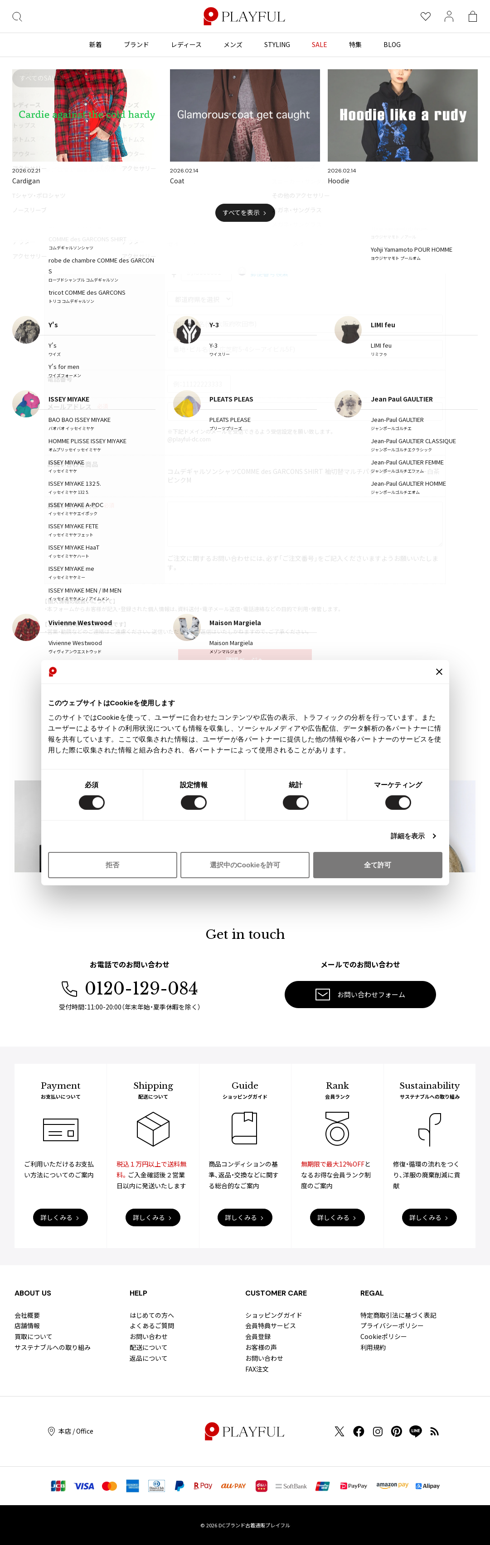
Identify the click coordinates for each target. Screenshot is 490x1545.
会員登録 (258, 1336)
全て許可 (377, 865)
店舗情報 (27, 1325)
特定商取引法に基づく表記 (398, 1315)
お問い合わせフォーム (360, 994)
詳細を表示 (408, 836)
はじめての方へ (152, 1315)
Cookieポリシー (383, 1336)
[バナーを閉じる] (439, 672)
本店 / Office (70, 1431)
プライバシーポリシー (392, 1325)
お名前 (56, 209)
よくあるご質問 (152, 1325)
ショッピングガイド (273, 1315)
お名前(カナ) (65, 238)
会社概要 (27, 1315)
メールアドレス (69, 406)
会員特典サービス (270, 1325)
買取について (34, 1336)
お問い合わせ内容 (72, 506)
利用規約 (373, 1347)
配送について (149, 1347)
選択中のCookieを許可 (245, 865)
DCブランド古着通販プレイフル (254, 1525)
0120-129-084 (129, 989)
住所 (53, 267)
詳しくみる (56, 1217)
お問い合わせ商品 (72, 464)
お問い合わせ (149, 1336)
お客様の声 (261, 1347)
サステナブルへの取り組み (53, 1347)
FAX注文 (257, 1368)
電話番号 (60, 379)
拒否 (112, 865)
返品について (149, 1358)
